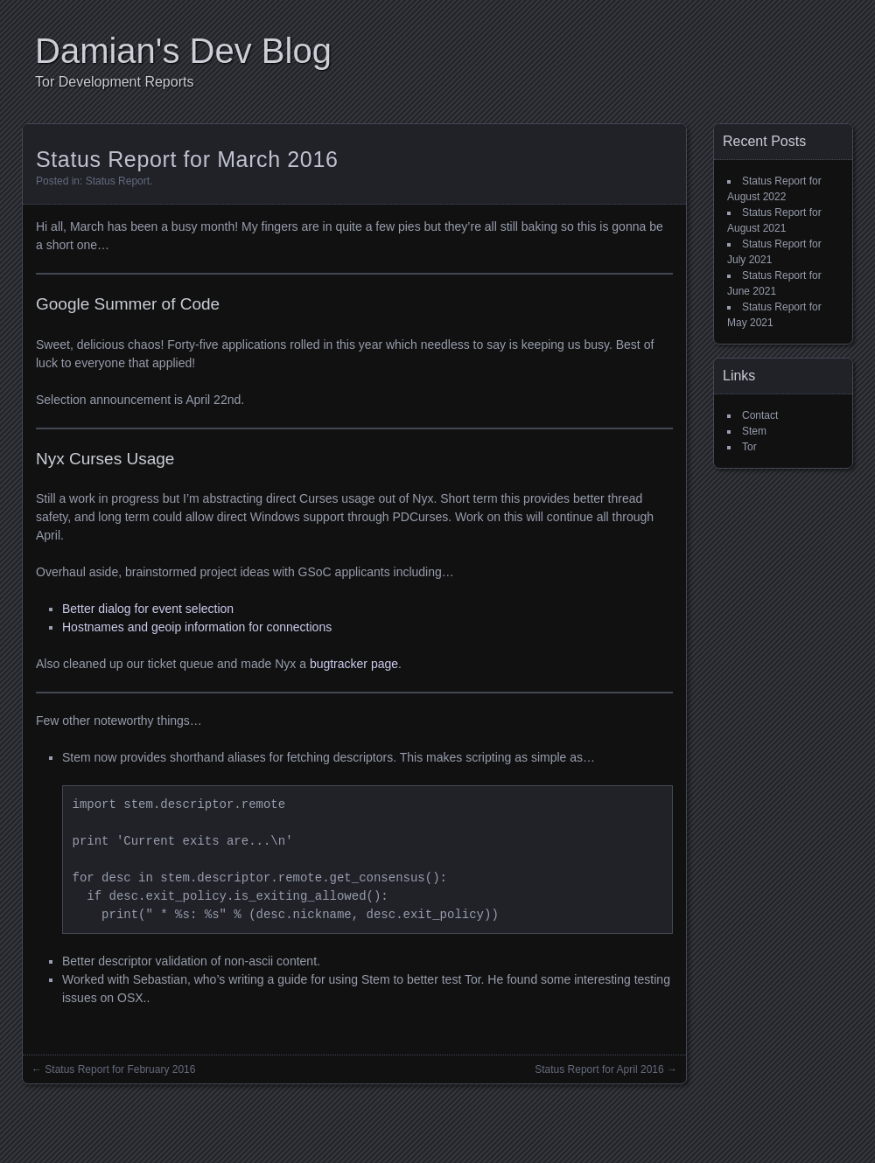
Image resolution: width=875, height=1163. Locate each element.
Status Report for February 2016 (120, 1069)
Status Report (118, 181)
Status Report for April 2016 (599, 1069)
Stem (754, 431)
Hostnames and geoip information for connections (197, 627)
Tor (749, 447)
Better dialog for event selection (148, 609)
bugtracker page (354, 664)
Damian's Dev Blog (183, 50)
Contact (760, 415)
